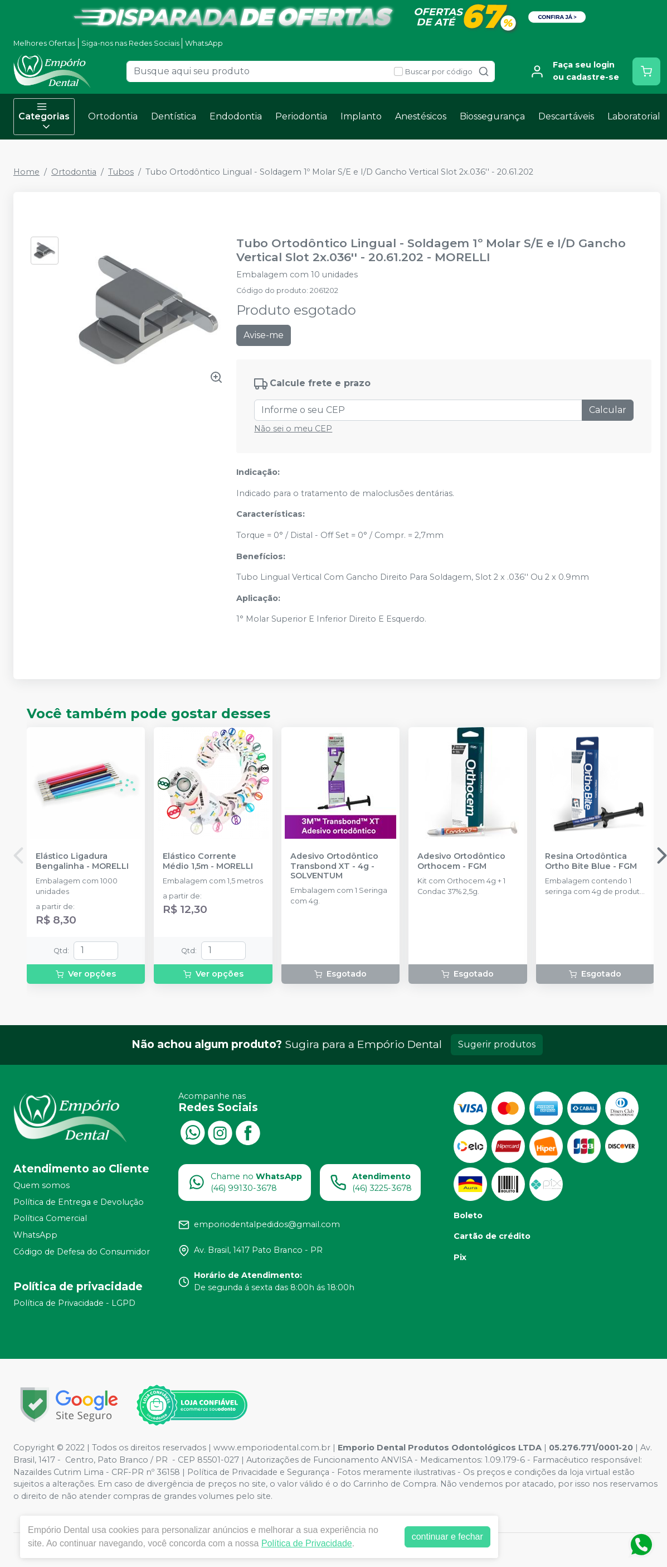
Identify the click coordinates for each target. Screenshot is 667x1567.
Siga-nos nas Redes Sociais (130, 43)
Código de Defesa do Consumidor (81, 1252)
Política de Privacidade (306, 1543)
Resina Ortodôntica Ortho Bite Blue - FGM (591, 861)
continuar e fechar (447, 1536)
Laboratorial (633, 116)
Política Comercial (50, 1219)
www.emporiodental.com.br (271, 1448)
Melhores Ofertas (44, 43)
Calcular (607, 410)
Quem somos (41, 1185)
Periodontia (301, 116)
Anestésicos (420, 116)
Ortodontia (113, 116)
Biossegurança (492, 116)
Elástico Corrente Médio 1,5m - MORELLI (208, 861)
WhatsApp (204, 43)
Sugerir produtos (496, 1044)
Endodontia (236, 116)
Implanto (361, 116)
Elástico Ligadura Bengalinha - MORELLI (82, 861)
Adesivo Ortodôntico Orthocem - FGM (461, 861)
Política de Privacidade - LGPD (74, 1304)
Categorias (44, 116)
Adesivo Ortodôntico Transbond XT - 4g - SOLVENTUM (334, 866)
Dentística (173, 116)
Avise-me (264, 335)
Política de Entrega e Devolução (78, 1202)
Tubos (121, 172)
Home (26, 172)
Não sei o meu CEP (293, 429)
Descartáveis (566, 116)
